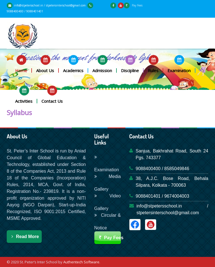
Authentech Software (81, 261)
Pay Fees (133, 5)
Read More (24, 236)
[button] (21, 64)
